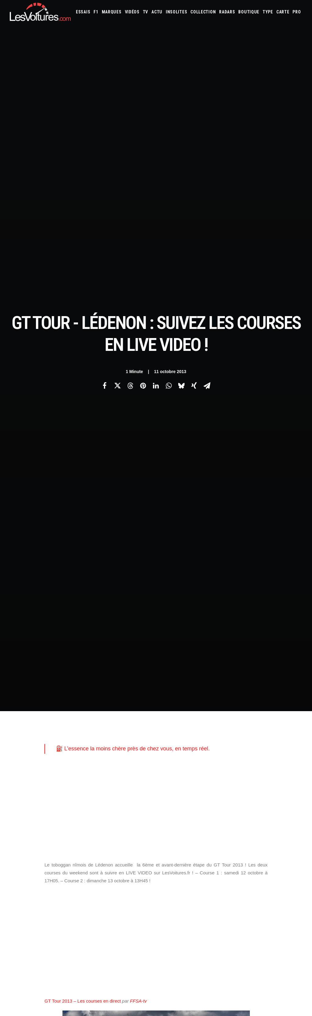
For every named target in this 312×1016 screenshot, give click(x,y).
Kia (238, 780)
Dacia (228, 772)
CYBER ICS (97, 856)
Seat (292, 797)
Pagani (204, 797)
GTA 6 (94, 813)
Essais (83, 11)
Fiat (284, 772)
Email (166, 705)
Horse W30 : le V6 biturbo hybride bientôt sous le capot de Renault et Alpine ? (77, 974)
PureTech (230, 830)
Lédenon (78, 603)
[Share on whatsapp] (168, 107)
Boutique (248, 11)
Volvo (248, 805)
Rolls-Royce (275, 797)
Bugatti (287, 764)
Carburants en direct (259, 830)
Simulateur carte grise (182, 822)
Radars (227, 11)
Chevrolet (181, 772)
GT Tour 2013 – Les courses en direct (82, 443)
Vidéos (132, 11)
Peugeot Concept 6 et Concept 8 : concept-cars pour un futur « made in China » (79, 934)
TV (145, 11)
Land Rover (186, 789)
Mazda (249, 789)
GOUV (167, 830)
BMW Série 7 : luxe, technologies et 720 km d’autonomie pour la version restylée (80, 966)
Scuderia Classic (103, 797)
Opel (192, 797)
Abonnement (21, 776)
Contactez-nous (24, 797)
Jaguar (216, 780)
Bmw (273, 764)
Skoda (168, 805)
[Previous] (68, 671)
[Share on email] (207, 107)
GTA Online (99, 834)
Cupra (215, 772)
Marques (112, 11)
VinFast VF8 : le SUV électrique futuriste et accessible (216, 978)
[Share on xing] (194, 107)
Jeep (228, 780)
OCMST (95, 866)
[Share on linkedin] (156, 107)
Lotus (217, 789)
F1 (96, 11)
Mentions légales (25, 808)
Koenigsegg (253, 780)
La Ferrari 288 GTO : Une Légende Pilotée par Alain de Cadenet (226, 922)
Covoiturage (285, 822)
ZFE (268, 822)
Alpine (206, 764)
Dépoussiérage (102, 845)
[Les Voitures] (40, 12)
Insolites (176, 11)
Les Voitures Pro (104, 776)
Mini (166, 797)
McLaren (265, 789)
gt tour (54, 603)
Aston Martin (226, 764)
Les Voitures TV (103, 765)
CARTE (282, 11)
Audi (245, 764)
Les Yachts (99, 786)
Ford (295, 772)
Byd (166, 772)
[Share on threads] (130, 107)
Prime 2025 (183, 830)
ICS (92, 877)
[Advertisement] (156, 249)
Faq (13, 786)
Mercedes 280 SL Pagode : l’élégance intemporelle (213, 970)
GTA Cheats (99, 824)
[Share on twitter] (117, 107)
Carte (14, 765)
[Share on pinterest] (143, 107)
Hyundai (184, 780)
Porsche (238, 797)
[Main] (156, 671)
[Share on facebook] (104, 107)
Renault (254, 797)
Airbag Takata (207, 830)
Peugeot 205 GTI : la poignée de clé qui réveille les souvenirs (223, 954)
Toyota (209, 805)
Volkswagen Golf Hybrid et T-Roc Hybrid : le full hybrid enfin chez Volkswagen (77, 927)
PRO (296, 11)
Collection (203, 11)
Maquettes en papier (222, 822)
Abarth (169, 764)
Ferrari (272, 772)
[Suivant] (243, 671)
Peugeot (220, 797)
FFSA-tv (138, 443)
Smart (181, 805)
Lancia (168, 789)
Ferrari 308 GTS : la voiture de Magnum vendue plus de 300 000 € (65, 958)
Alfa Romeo (187, 764)
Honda (168, 780)
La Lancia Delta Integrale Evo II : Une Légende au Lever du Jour (226, 930)
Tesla (194, 805)
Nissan (178, 797)
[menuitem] (83, 12)
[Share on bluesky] (181, 107)
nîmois (101, 603)
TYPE (268, 11)
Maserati (233, 789)
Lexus (204, 789)
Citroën (200, 772)
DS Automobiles (249, 772)
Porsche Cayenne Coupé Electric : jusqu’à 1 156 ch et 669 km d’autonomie (74, 942)
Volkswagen (229, 805)
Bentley (259, 764)
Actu (156, 11)
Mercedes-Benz (288, 789)
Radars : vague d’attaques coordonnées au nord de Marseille (62, 951)
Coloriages (252, 822)
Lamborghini (277, 780)
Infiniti (200, 780)
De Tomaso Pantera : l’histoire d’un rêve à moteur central (219, 962)
